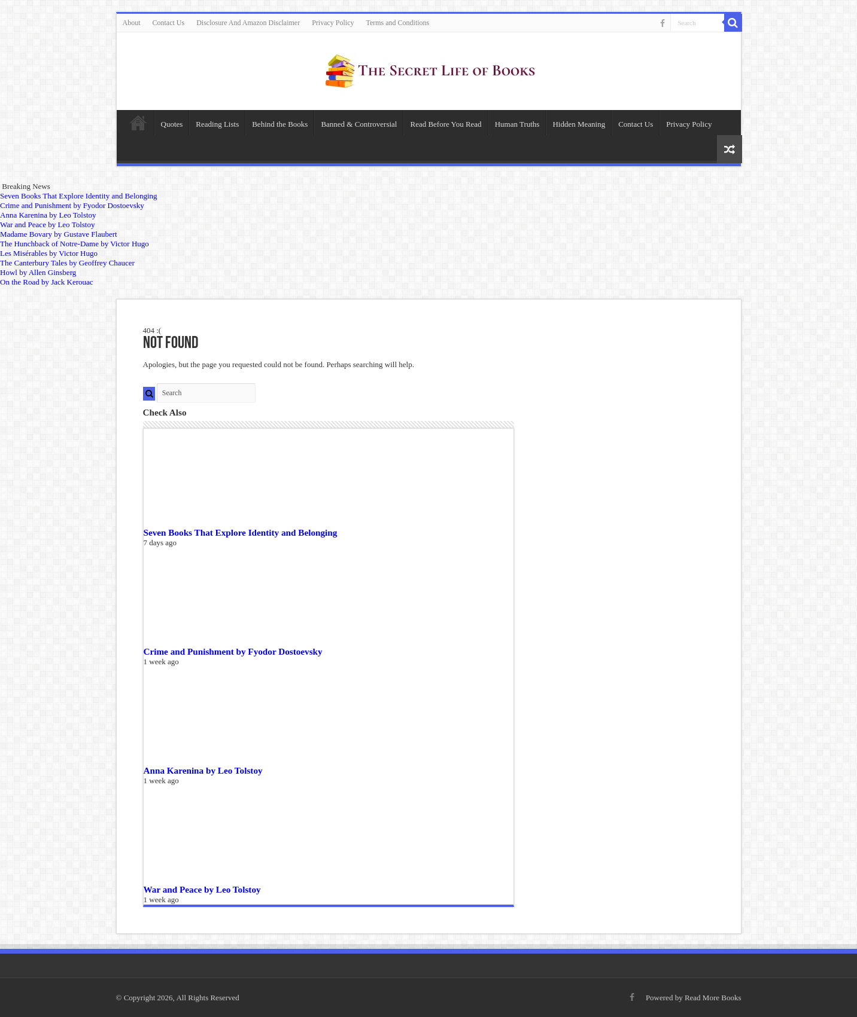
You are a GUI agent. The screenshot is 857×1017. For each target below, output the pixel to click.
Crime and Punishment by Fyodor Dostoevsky (233, 651)
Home (138, 122)
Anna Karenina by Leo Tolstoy (203, 770)
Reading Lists (217, 124)
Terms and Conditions (397, 23)
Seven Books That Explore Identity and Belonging (241, 532)
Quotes (172, 124)
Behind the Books (280, 124)
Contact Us (169, 23)
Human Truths (517, 124)
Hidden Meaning (578, 124)
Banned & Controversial (359, 124)
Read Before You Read (445, 124)
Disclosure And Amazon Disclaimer (248, 23)
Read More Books (713, 997)
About (132, 23)
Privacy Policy (333, 23)
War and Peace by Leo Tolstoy (202, 889)
